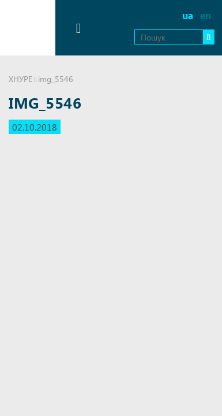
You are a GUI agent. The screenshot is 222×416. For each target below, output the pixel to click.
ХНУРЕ (20, 78)
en (205, 15)
